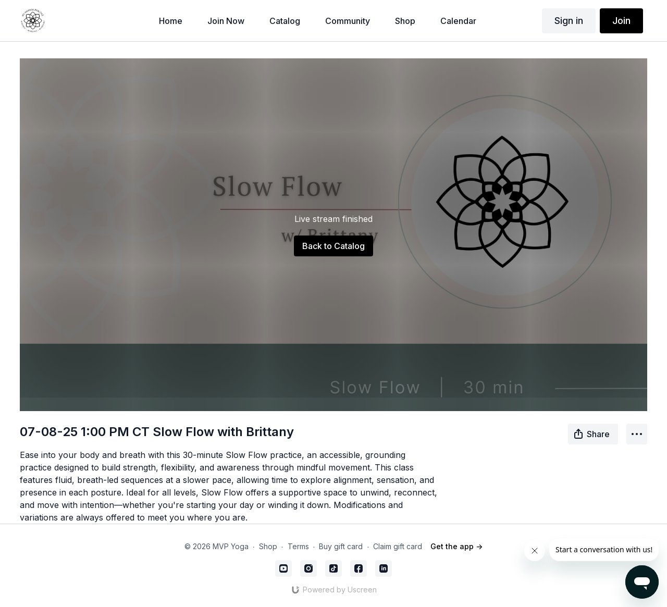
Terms (298, 546)
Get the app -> (456, 546)
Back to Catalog (333, 246)
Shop (268, 546)
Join (621, 20)
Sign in (568, 20)
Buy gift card (341, 546)
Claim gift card (397, 546)
